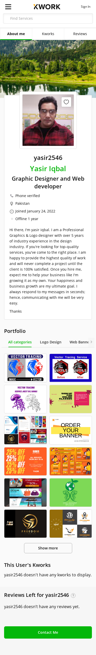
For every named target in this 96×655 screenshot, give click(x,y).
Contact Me (48, 632)
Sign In (85, 6)
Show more (48, 548)
